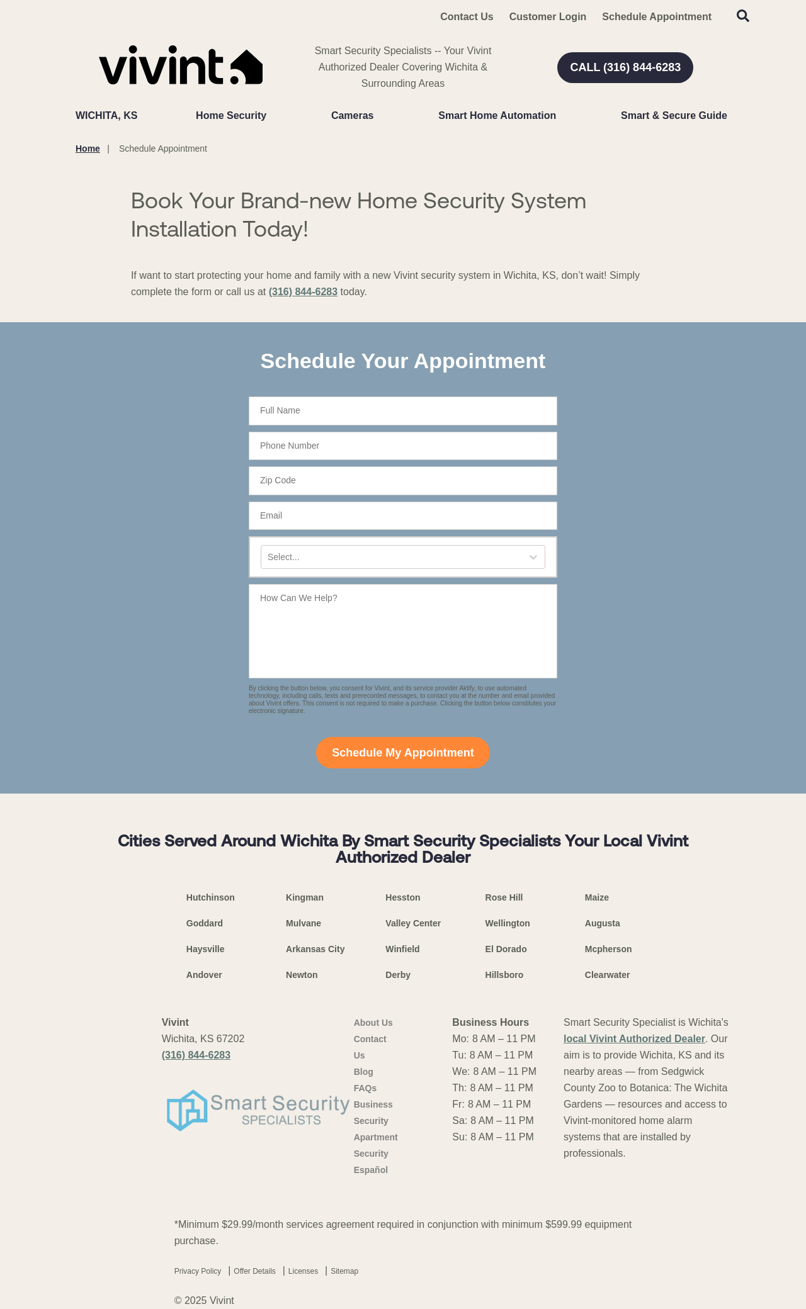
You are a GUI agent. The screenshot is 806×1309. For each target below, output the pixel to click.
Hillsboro (504, 975)
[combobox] (269, 557)
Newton (302, 975)
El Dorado (506, 949)
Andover (204, 975)
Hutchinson (210, 897)
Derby (398, 975)
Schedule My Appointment (403, 752)
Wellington (507, 923)
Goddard (204, 923)
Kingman (305, 897)
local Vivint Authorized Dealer (634, 1038)
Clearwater (607, 975)
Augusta (602, 923)
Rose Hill (504, 897)
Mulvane (303, 923)
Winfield (402, 949)
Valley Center (413, 923)
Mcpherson (608, 949)
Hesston (402, 897)
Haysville (205, 949)
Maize (597, 897)
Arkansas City (315, 949)
